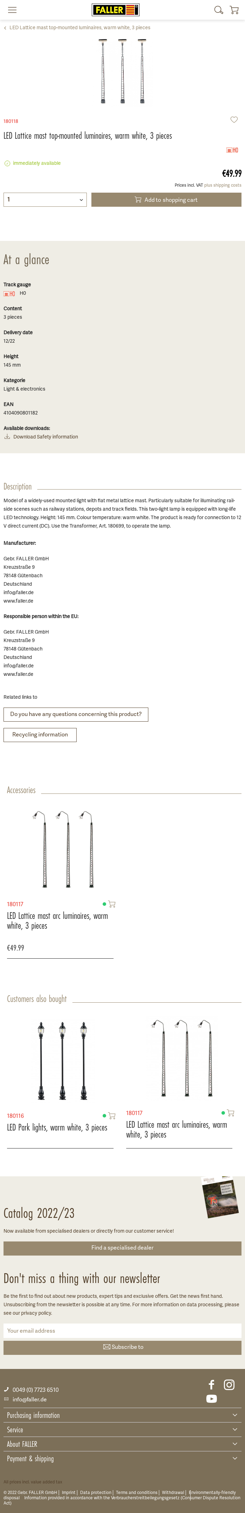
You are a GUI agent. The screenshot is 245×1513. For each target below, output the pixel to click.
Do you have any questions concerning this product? (76, 714)
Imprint (69, 1492)
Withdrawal (173, 1492)
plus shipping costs (222, 185)
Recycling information (40, 735)
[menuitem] (9, 10)
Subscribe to (122, 1348)
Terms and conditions (136, 1492)
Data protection (95, 1492)
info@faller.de (25, 1399)
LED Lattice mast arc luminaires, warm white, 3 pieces (57, 917)
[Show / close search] (219, 10)
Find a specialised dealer (122, 1248)
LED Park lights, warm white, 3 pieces (57, 1127)
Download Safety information (41, 437)
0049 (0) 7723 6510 (31, 1390)
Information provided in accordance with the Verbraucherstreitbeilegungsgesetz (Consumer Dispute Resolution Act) (122, 1500)
